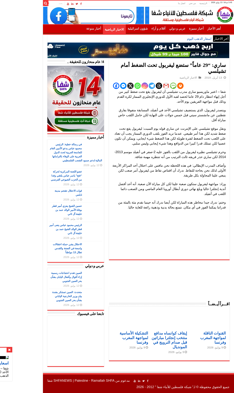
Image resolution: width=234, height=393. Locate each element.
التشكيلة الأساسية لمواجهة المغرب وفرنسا (112, 337)
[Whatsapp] (116, 86)
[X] (109, 86)
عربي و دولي (156, 28)
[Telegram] (130, 86)
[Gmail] (144, 86)
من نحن (170, 3)
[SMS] (152, 86)
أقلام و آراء (137, 28)
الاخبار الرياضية (93, 29)
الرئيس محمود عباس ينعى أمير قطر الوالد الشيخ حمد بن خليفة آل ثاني (44, 229)
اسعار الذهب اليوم (178, 39)
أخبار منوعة (72, 28)
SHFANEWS (41, 380)
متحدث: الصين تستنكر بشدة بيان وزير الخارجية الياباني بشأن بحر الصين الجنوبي (46, 296)
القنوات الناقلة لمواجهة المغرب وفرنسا (192, 337)
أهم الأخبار (192, 28)
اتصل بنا (160, 3)
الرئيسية (182, 3)
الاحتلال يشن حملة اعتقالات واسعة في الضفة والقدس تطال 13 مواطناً (46, 248)
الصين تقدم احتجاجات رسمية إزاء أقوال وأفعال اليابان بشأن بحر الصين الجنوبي (45, 277)
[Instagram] (123, 86)
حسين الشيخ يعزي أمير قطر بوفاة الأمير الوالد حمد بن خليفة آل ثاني (46, 209)
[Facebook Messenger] (102, 86)
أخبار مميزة (175, 28)
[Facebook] (95, 86)
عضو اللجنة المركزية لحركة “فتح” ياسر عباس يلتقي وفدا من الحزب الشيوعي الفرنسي (45, 175)
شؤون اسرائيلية (116, 28)
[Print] (159, 86)
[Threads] (137, 86)
